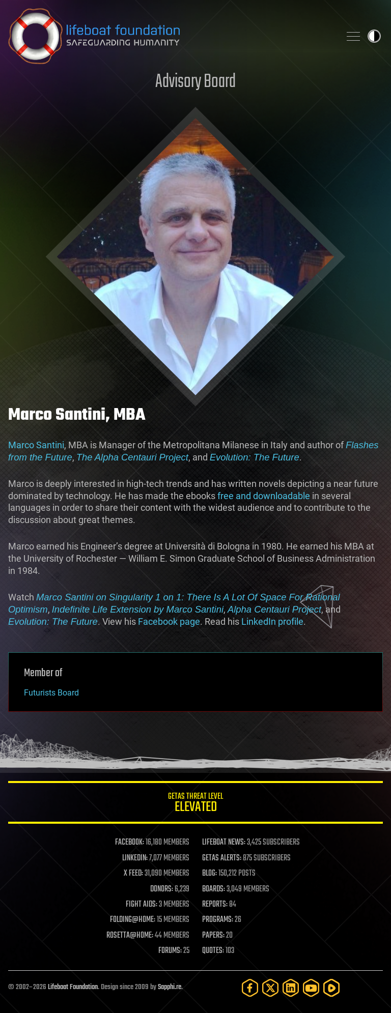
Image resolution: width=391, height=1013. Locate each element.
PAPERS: (213, 935)
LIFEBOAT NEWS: (223, 842)
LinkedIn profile (272, 621)
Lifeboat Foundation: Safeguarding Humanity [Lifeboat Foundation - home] (170, 36)
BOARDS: (213, 889)
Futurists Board (51, 693)
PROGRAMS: (217, 920)
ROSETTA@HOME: (129, 935)
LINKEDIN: (135, 858)
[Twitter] (270, 988)
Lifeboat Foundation (73, 987)
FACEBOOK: (129, 842)
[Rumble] (331, 988)
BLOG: (209, 873)
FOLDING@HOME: (132, 920)
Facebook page (169, 621)
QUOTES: (213, 951)
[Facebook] (250, 988)
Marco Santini (36, 445)
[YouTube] (311, 988)
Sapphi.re (169, 987)
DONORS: (161, 889)
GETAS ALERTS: (221, 858)
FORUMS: (170, 951)
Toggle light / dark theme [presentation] (374, 36)
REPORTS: (215, 904)
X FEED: (133, 873)
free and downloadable (263, 495)
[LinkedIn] (291, 988)
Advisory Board (195, 82)
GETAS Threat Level (195, 804)
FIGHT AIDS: (141, 904)
